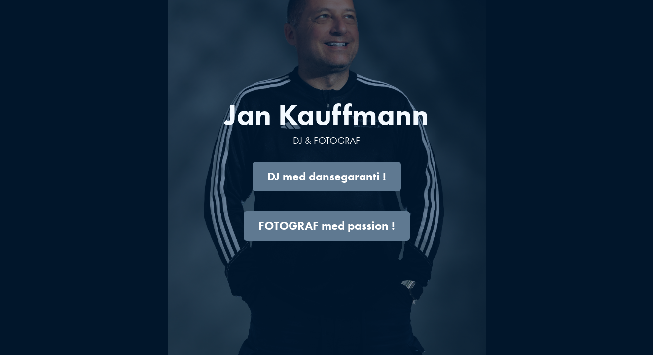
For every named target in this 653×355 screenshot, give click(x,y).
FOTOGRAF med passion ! (326, 225)
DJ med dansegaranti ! (326, 176)
